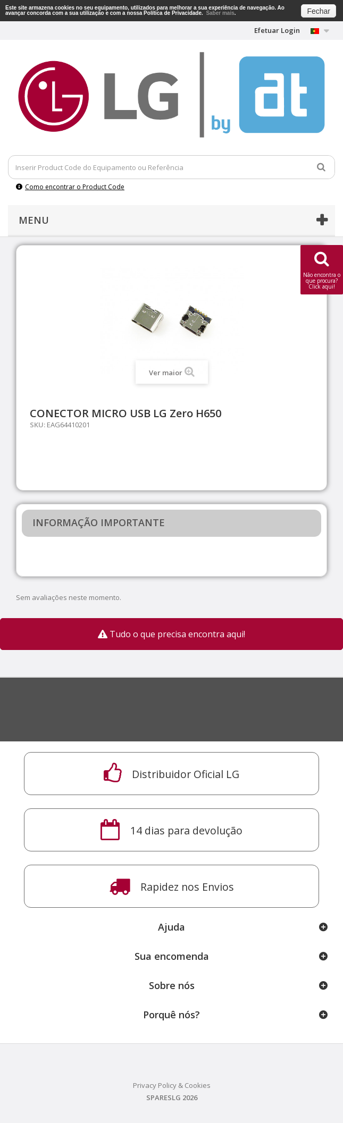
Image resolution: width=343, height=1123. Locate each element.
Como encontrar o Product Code (70, 186)
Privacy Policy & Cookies (172, 1085)
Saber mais (220, 13)
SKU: (37, 424)
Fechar (318, 11)
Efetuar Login (277, 30)
